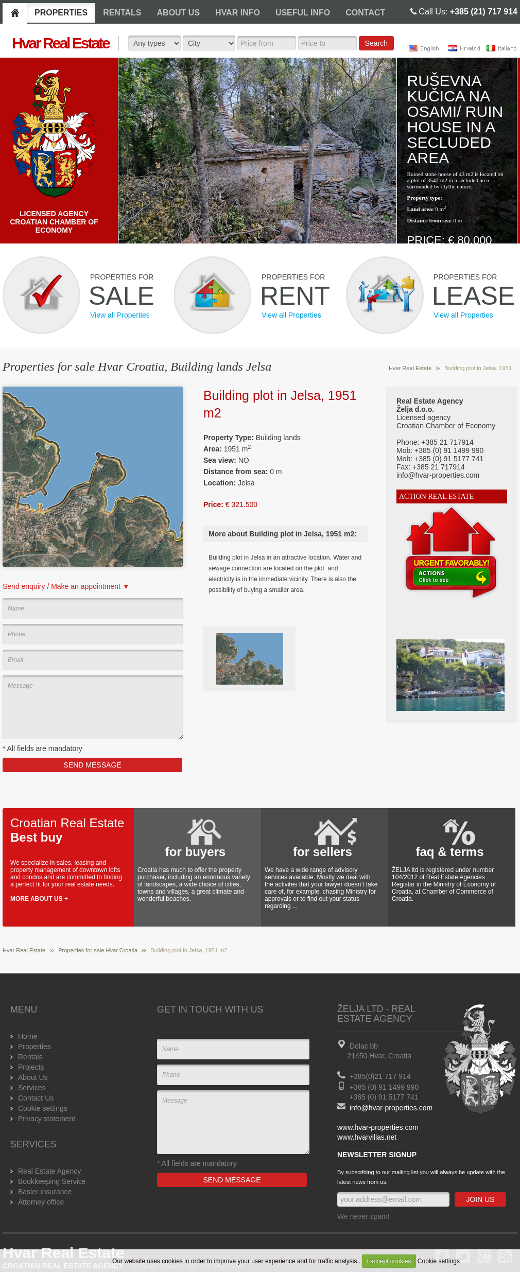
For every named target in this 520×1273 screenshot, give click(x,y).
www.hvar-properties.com (378, 1127)
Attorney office (41, 1202)
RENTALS (122, 12)
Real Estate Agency (49, 1171)
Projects (31, 1067)
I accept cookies (389, 1261)
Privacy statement (46, 1118)
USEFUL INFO (302, 12)
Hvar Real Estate (410, 368)
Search (376, 43)
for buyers (195, 852)
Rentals (30, 1057)
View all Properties (120, 315)
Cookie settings (439, 1261)
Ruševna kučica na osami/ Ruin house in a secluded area (455, 119)
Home (27, 1036)
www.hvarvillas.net (366, 1137)
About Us (33, 1077)
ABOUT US (178, 12)
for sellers (322, 852)
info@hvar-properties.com (391, 1108)
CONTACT (365, 12)
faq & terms (449, 852)
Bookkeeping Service (52, 1181)
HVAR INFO (237, 12)
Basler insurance (45, 1192)
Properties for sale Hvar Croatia (97, 950)
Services (32, 1088)
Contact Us (36, 1098)
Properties (34, 1046)
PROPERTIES (61, 12)
